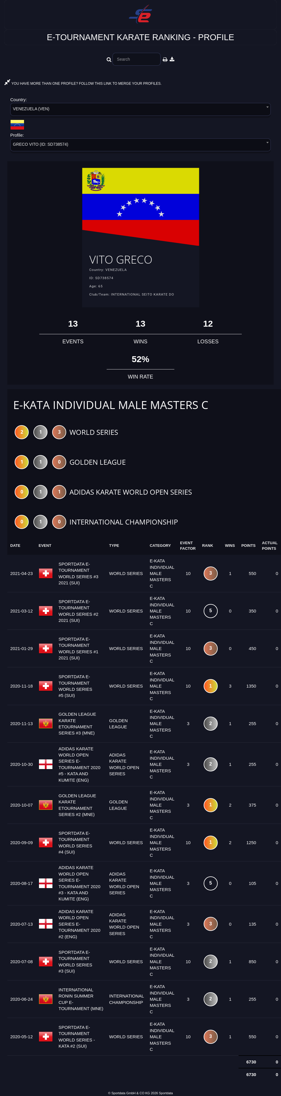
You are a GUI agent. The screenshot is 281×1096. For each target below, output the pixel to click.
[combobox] (140, 110)
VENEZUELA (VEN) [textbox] (31, 108)
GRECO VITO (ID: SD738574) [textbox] (40, 144)
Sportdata (166, 1093)
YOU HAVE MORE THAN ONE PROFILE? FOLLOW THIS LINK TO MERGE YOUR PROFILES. (82, 84)
